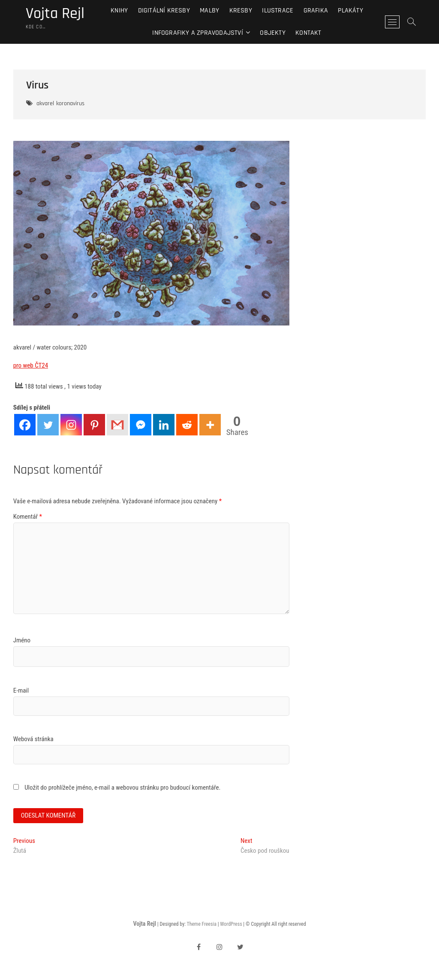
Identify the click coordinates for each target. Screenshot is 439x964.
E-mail (21, 690)
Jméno (21, 640)
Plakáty (350, 10)
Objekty (272, 32)
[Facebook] (25, 424)
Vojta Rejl (55, 13)
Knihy (119, 10)
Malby (209, 10)
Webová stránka (33, 739)
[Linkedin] (163, 424)
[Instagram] (71, 424)
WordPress (231, 924)
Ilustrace (277, 10)
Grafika (316, 10)
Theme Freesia (201, 924)
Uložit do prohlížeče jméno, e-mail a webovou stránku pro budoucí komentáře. (122, 787)
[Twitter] (48, 424)
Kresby (240, 10)
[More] (210, 424)
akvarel (45, 103)
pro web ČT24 (30, 365)
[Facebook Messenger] (140, 424)
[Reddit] (187, 424)
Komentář (27, 516)
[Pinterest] (94, 424)
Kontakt (308, 32)
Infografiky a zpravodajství (197, 32)
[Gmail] (117, 424)
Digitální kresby (164, 10)
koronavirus (70, 103)
